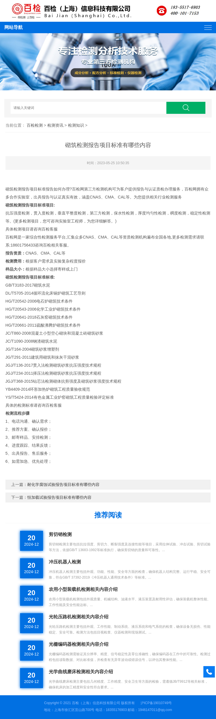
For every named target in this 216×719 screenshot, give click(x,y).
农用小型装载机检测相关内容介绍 (83, 589)
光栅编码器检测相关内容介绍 (78, 644)
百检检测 (35, 125)
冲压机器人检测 (65, 561)
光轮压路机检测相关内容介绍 (78, 616)
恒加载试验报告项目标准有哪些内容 (59, 497)
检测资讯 (55, 125)
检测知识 (76, 125)
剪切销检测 (60, 534)
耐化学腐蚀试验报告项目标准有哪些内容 (63, 484)
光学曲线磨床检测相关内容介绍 (81, 671)
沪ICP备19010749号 (156, 703)
